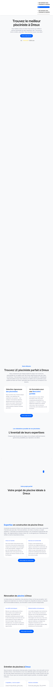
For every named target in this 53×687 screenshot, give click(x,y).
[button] (43, 7)
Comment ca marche (44, 4)
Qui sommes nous (43, 2)
